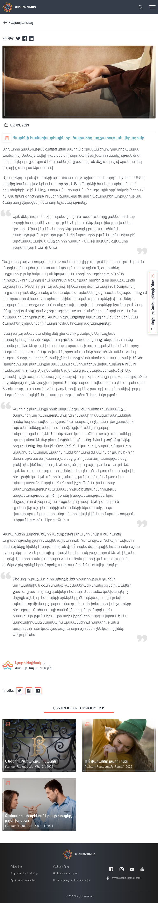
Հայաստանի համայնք (23, 873)
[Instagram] (122, 869)
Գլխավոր (16, 866)
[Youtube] (132, 869)
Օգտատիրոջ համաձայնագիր (71, 880)
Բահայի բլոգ (61, 866)
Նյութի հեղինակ (30, 663)
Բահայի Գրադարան (65, 873)
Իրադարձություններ (22, 880)
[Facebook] (111, 869)
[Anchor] (142, 869)
